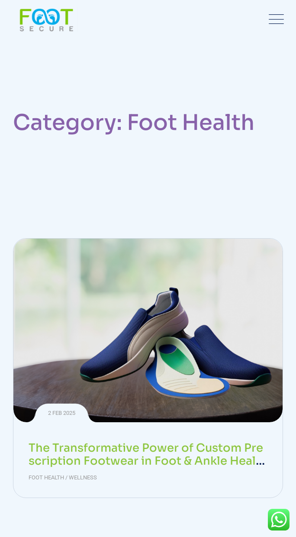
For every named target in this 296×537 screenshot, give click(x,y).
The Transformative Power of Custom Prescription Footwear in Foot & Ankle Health (146, 461)
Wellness (83, 477)
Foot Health (46, 477)
